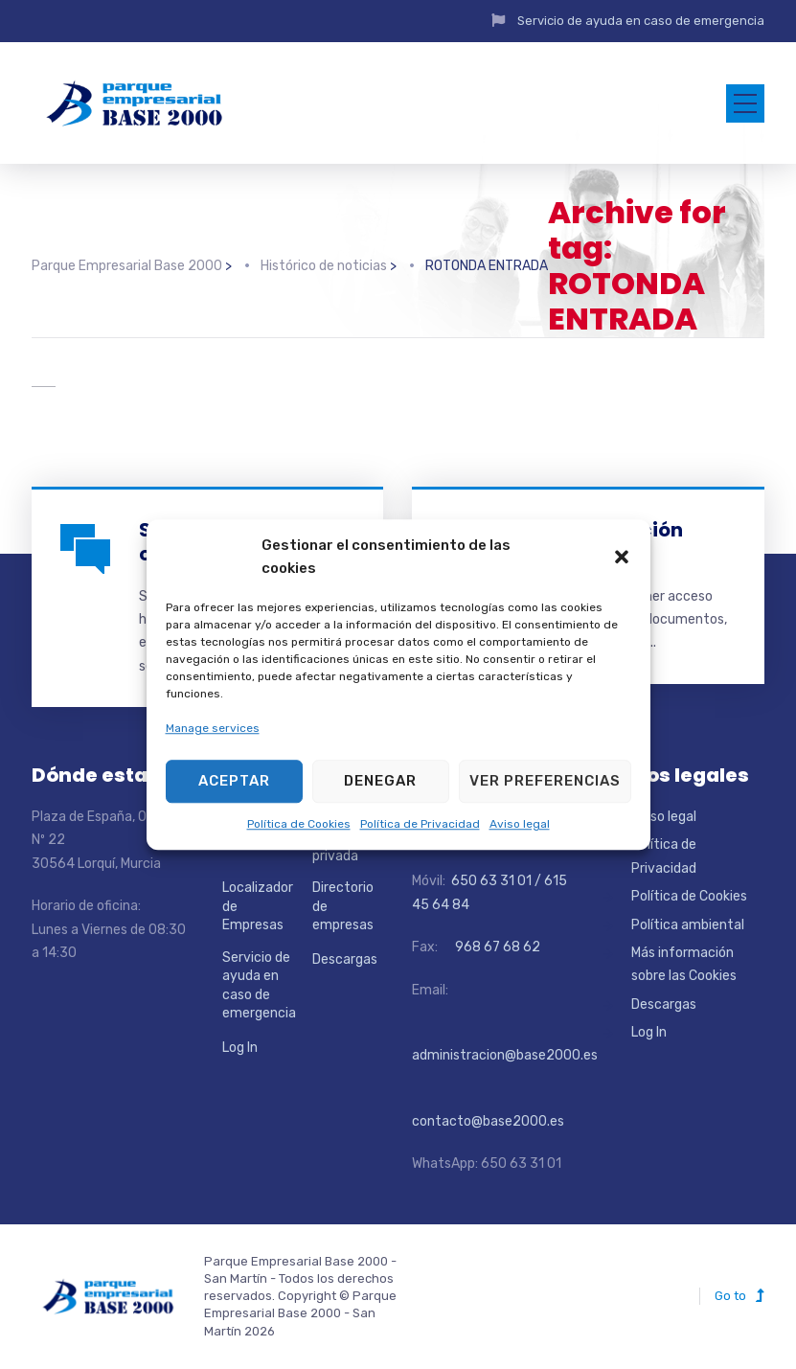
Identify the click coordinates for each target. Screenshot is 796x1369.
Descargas (344, 959)
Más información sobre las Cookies (684, 964)
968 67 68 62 (496, 947)
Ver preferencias (545, 780)
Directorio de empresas (343, 906)
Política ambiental (687, 925)
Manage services (213, 729)
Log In (240, 1047)
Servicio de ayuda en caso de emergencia (640, 20)
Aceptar (234, 780)
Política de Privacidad (420, 824)
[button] (621, 556)
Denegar (380, 780)
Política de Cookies (299, 824)
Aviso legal (519, 824)
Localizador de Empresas (257, 906)
